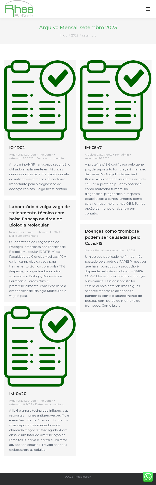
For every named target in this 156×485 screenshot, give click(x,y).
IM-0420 (17, 393)
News (12, 232)
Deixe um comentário (51, 158)
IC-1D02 (17, 147)
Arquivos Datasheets (22, 154)
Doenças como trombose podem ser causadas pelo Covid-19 (112, 237)
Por (46, 154)
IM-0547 (93, 147)
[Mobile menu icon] (148, 9)
